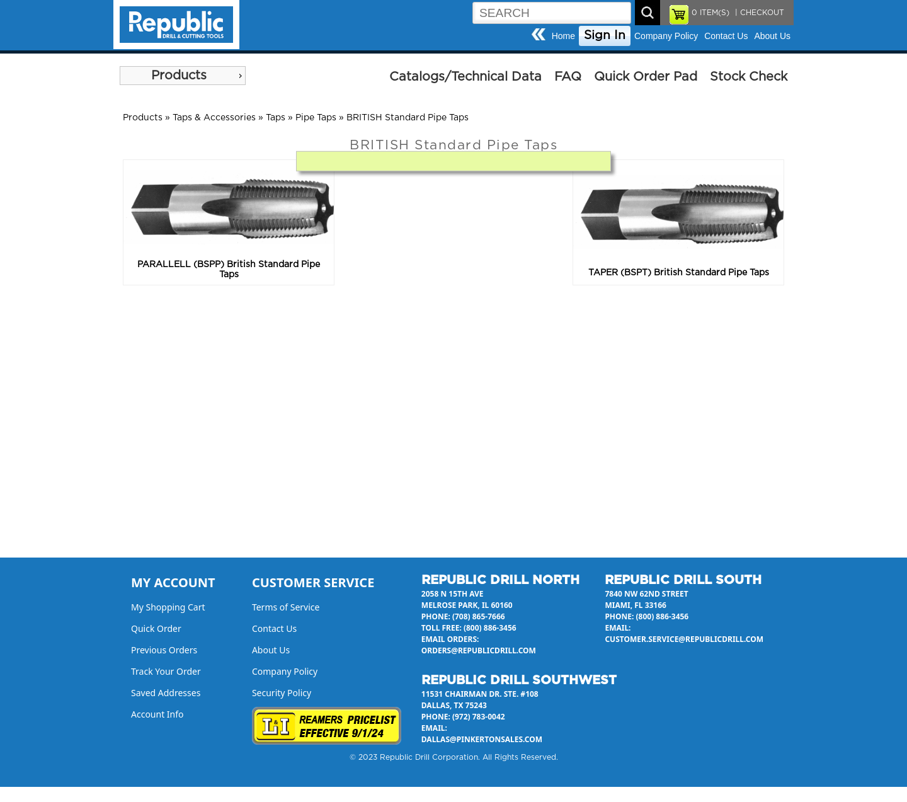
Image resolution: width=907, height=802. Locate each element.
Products (179, 75)
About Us (772, 36)
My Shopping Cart (168, 607)
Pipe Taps (315, 117)
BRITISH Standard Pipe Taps (407, 117)
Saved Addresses (165, 693)
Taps (275, 117)
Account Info (157, 714)
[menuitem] (182, 75)
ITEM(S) (710, 12)
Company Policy (666, 36)
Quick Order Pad (645, 77)
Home (563, 36)
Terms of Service (286, 607)
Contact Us (726, 36)
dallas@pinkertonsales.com (481, 739)
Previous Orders (164, 650)
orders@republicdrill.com (478, 650)
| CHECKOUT (758, 12)
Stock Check (748, 77)
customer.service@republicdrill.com (684, 639)
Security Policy (281, 693)
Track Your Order (166, 671)
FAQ (567, 77)
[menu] (183, 75)
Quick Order (156, 628)
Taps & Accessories (214, 117)
